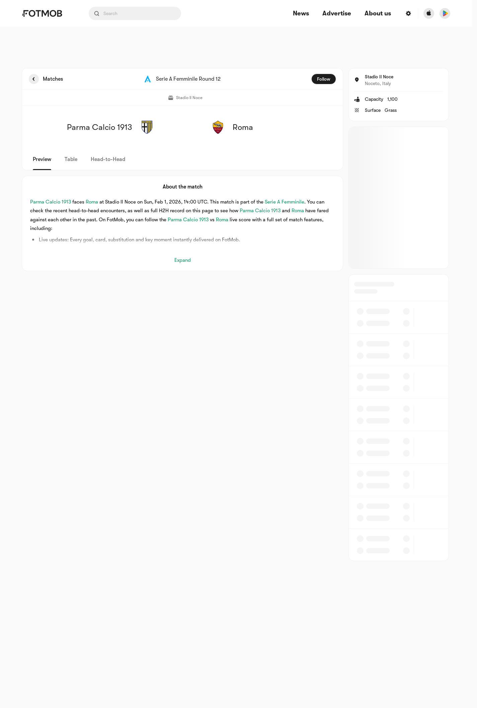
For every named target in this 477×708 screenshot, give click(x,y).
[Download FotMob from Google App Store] (445, 13)
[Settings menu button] (408, 13)
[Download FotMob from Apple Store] (428, 13)
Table (71, 159)
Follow (323, 79)
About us (378, 13)
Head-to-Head (108, 159)
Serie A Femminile (284, 202)
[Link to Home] (47, 13)
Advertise (336, 13)
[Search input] (135, 13)
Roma (92, 202)
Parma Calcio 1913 (50, 202)
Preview (42, 159)
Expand (182, 260)
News (301, 13)
